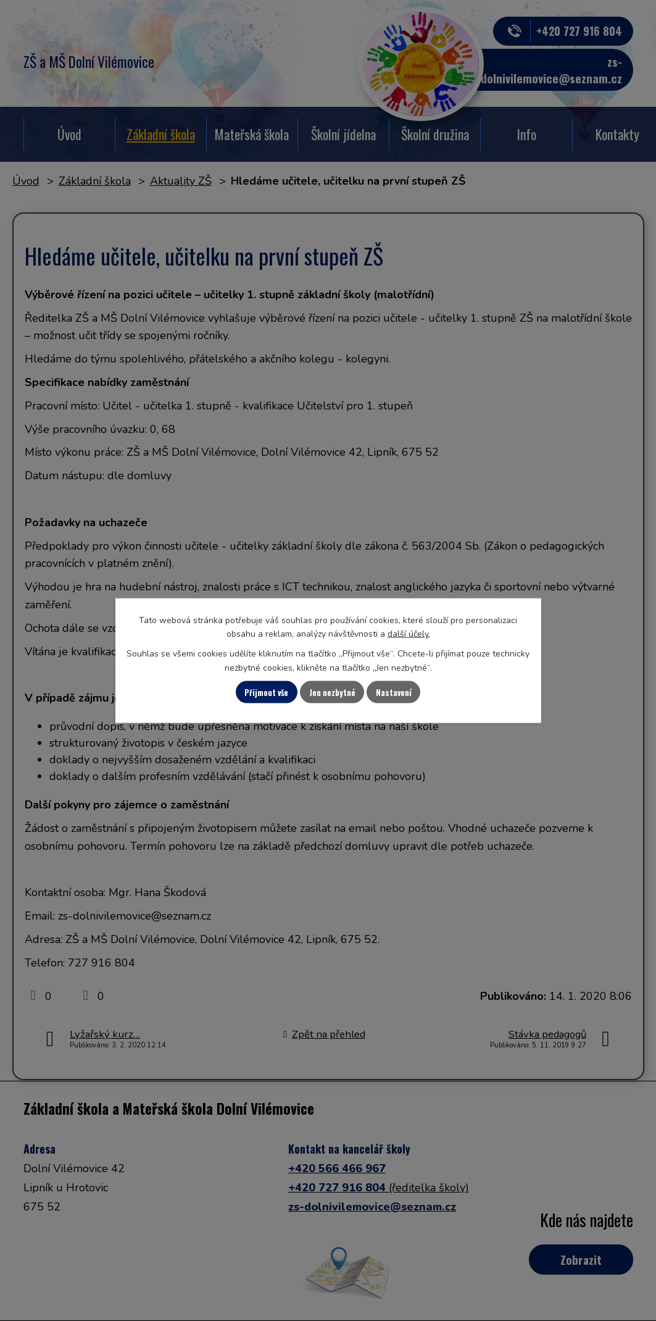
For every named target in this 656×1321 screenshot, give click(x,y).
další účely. (409, 633)
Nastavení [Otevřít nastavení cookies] (407, 692)
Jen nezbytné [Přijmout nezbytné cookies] (334, 692)
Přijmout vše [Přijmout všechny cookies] (254, 692)
